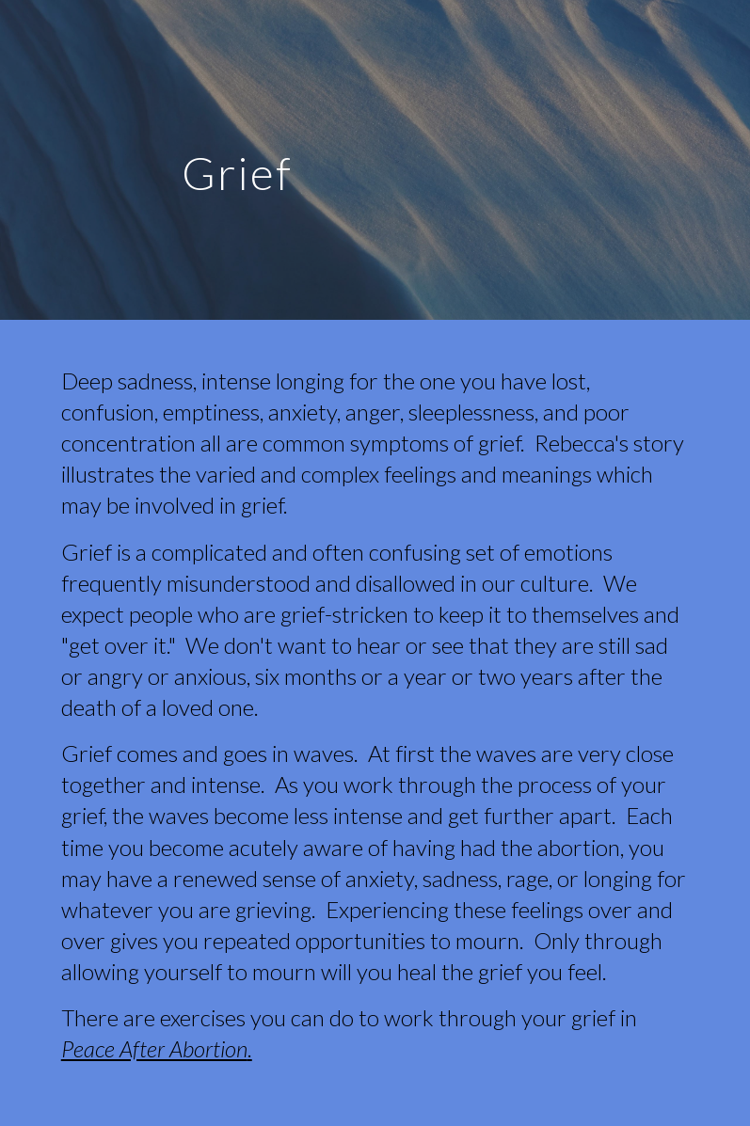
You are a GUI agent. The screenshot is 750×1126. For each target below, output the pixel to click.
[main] (238, 159)
